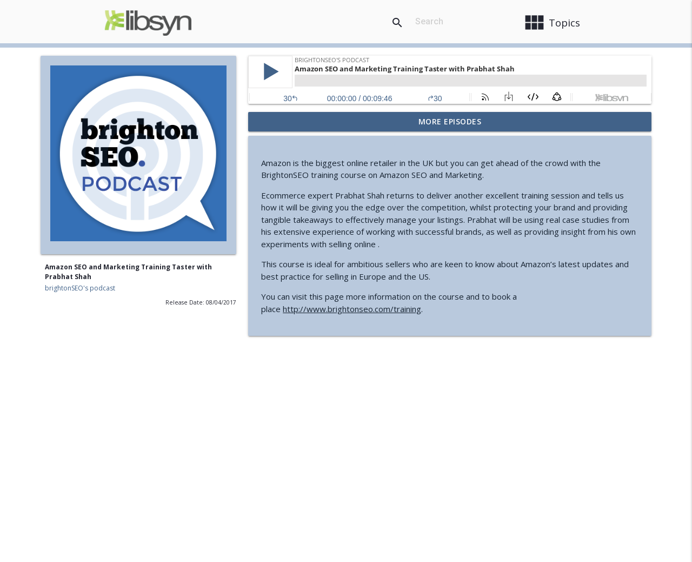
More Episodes (450, 121)
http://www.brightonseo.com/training (352, 308)
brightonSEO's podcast (80, 288)
